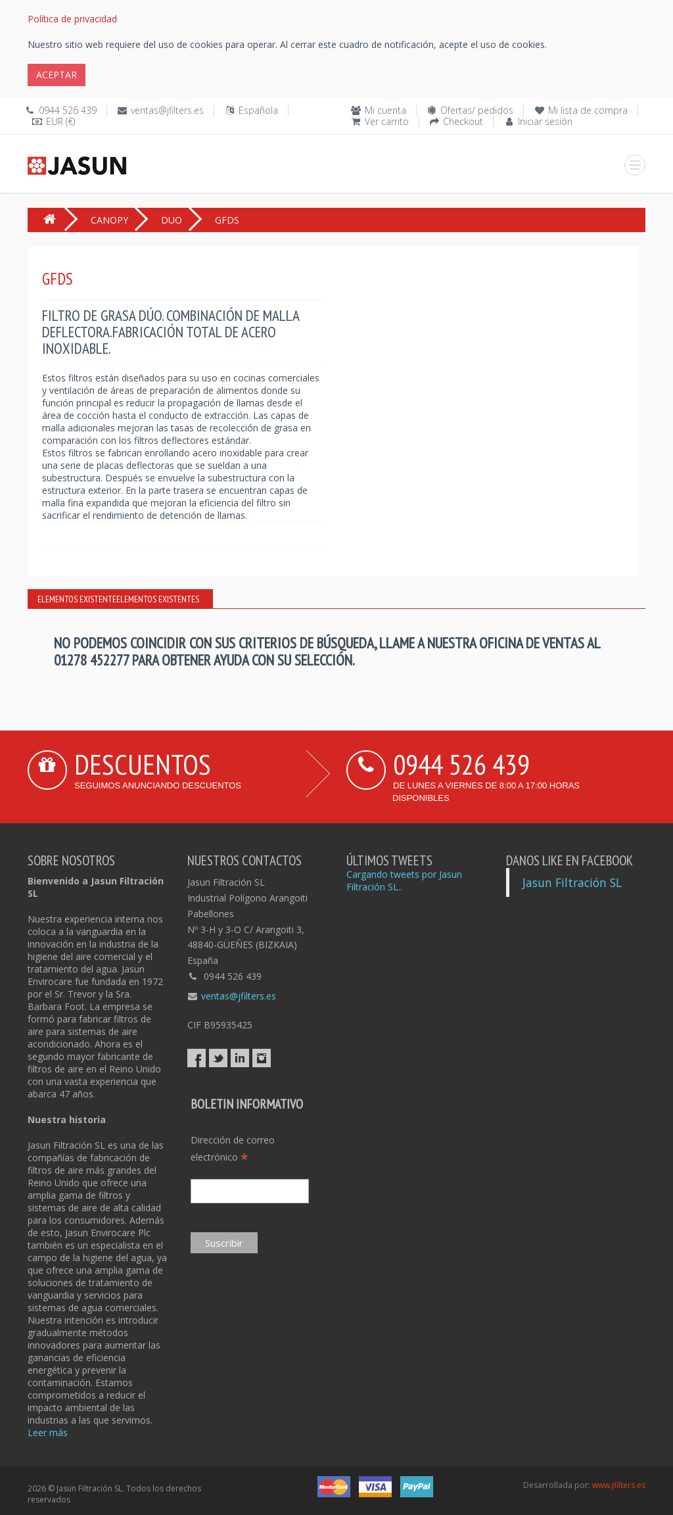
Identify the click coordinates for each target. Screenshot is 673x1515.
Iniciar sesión (545, 121)
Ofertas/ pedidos (476, 110)
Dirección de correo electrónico (233, 1149)
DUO (171, 220)
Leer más (48, 1432)
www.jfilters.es (618, 1485)
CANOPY (109, 220)
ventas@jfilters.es (167, 110)
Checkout (463, 121)
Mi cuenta (385, 110)
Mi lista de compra (588, 110)
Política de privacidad (72, 18)
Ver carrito (387, 121)
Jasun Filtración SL (572, 882)
